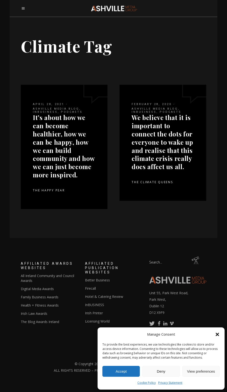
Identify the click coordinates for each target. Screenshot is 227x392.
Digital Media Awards (37, 288)
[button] (217, 334)
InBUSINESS (45, 111)
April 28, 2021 (48, 104)
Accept (121, 371)
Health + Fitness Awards (40, 305)
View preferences (201, 371)
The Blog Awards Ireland (40, 321)
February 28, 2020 (151, 104)
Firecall (90, 288)
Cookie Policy (146, 383)
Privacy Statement (170, 383)
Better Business (97, 280)
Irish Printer (94, 313)
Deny (161, 371)
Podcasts (72, 111)
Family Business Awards (39, 297)
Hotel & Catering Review (104, 296)
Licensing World (97, 321)
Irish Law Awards (34, 313)
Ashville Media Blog (56, 108)
